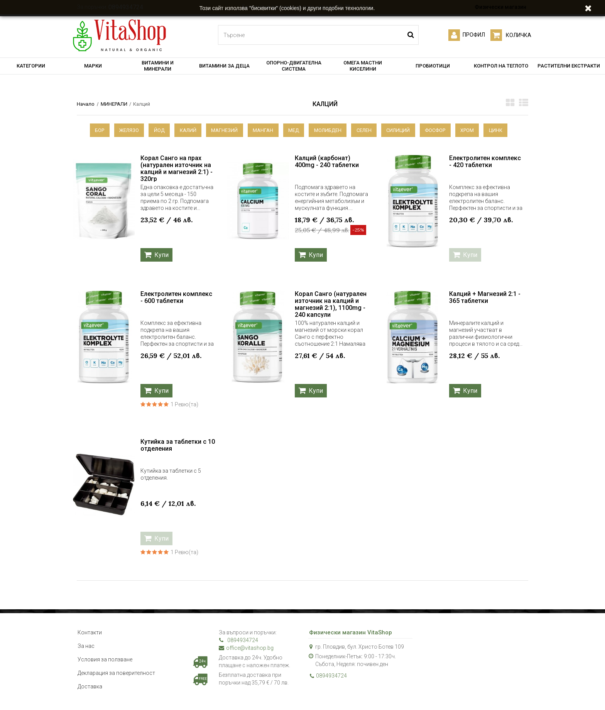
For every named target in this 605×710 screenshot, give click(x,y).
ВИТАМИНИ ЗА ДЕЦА (224, 66)
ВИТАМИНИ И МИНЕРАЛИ (158, 66)
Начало (86, 104)
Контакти (90, 633)
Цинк (504, 130)
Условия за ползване (105, 660)
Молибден (329, 130)
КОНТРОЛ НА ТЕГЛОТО (501, 66)
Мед (293, 130)
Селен (367, 130)
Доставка (90, 687)
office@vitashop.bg (246, 648)
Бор (91, 130)
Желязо (122, 130)
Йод (154, 130)
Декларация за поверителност (116, 673)
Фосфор (441, 130)
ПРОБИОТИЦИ (433, 66)
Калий (184, 130)
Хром (474, 130)
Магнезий (222, 130)
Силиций (403, 130)
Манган (262, 130)
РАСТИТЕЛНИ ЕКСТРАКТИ (568, 66)
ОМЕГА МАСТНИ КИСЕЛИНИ (362, 66)
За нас (86, 646)
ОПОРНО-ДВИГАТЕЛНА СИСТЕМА (293, 66)
